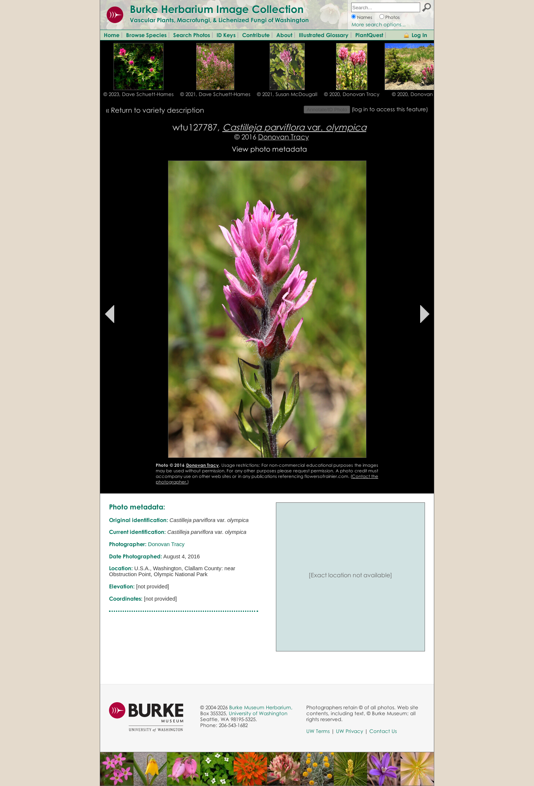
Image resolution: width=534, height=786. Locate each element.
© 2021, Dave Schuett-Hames (215, 94)
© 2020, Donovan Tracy (351, 94)
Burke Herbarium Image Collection (217, 9)
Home (111, 35)
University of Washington (258, 713)
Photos (392, 17)
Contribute (256, 35)
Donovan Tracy (283, 136)
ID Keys (226, 35)
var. (294, 127)
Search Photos (191, 35)
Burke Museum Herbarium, (261, 707)
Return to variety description (157, 110)
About (284, 35)
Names (364, 17)
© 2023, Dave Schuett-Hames (138, 94)
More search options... (379, 24)
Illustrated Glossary (324, 35)
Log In (419, 35)
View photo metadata (269, 149)
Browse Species (146, 35)
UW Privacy (349, 731)
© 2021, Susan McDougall (287, 94)
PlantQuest (369, 35)
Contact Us (383, 731)
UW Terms (318, 731)
